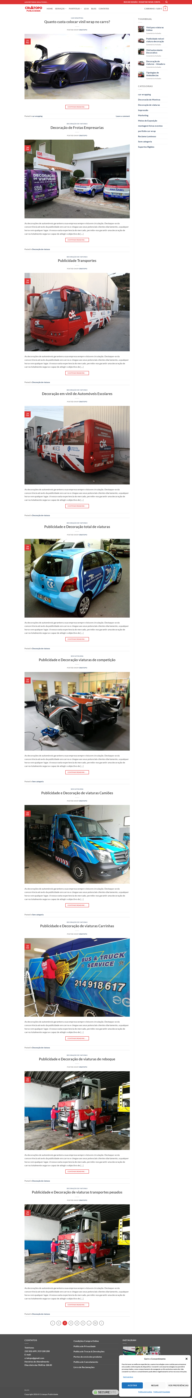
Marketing (143, 115)
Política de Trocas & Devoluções (89, 1351)
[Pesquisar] (166, 2)
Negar (155, 1385)
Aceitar (132, 1385)
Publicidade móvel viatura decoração (155, 39)
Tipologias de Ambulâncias (152, 73)
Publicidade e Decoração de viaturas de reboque (77, 1059)
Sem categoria (77, 656)
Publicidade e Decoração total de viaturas (77, 527)
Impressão (143, 110)
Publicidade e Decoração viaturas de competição (77, 660)
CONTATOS (104, 8)
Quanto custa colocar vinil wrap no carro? (77, 22)
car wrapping (77, 18)
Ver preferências (178, 1385)
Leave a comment (123, 116)
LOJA (86, 8)
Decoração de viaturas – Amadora (155, 62)
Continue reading (77, 107)
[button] (186, 1358)
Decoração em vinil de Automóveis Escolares (77, 394)
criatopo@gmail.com (34, 1358)
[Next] (101, 1323)
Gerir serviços (128, 1377)
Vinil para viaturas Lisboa (155, 28)
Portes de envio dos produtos (88, 1356)
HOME (50, 8)
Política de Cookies (145, 1392)
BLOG (93, 8)
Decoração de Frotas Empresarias (77, 128)
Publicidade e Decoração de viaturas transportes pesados (77, 1192)
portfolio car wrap (147, 131)
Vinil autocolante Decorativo (154, 51)
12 (95, 1323)
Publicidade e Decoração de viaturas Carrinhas (77, 926)
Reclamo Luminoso (147, 136)
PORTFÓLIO (75, 8)
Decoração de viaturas (77, 124)
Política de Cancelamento (86, 1362)
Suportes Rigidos (146, 146)
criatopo (83, 30)
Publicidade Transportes (77, 261)
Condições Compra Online (86, 1341)
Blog (27, 1390)
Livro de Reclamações (84, 1367)
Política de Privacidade (161, 1392)
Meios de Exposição (147, 120)
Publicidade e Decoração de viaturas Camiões (77, 793)
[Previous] (52, 1323)
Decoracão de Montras (149, 99)
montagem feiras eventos (150, 125)
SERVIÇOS (60, 8)
